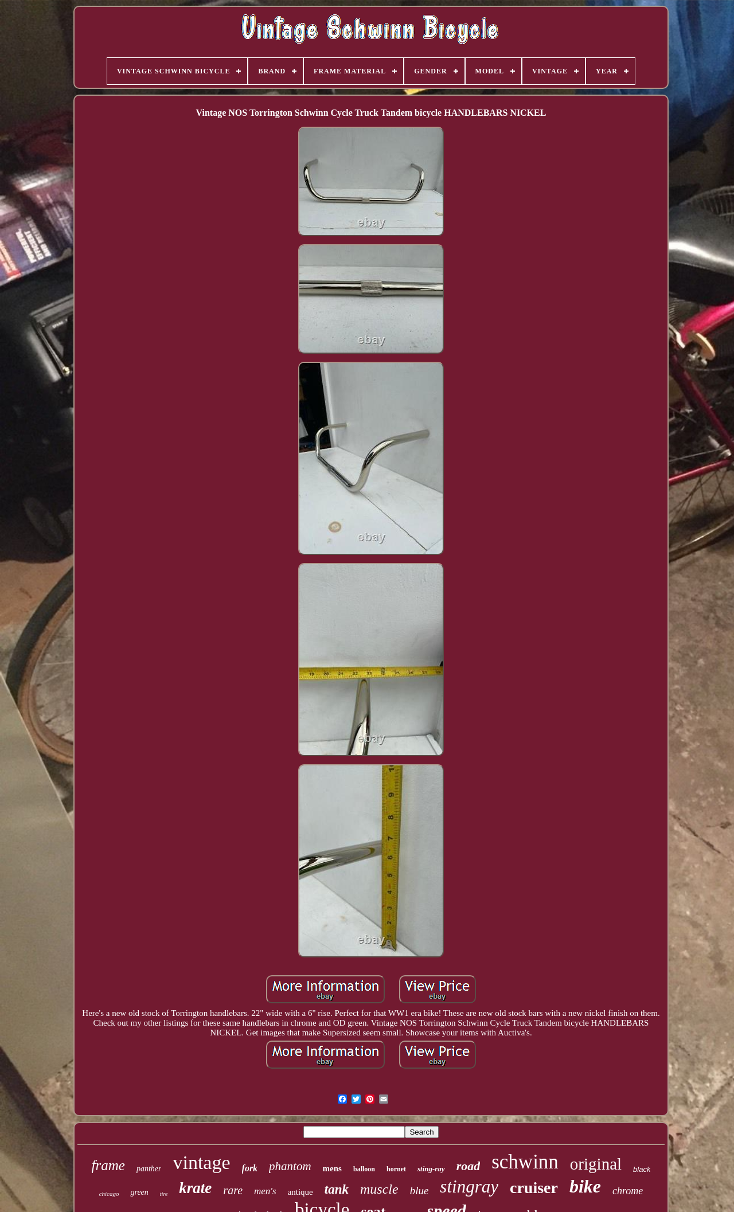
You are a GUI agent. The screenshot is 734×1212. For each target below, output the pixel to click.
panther (149, 1168)
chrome (627, 1191)
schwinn (525, 1162)
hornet (396, 1169)
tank (337, 1189)
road (468, 1166)
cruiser (534, 1188)
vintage (201, 1162)
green (139, 1192)
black (641, 1169)
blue (419, 1190)
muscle (379, 1189)
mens (332, 1168)
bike (585, 1186)
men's (265, 1191)
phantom (290, 1166)
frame (108, 1165)
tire (164, 1194)
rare (233, 1190)
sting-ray (431, 1168)
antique (300, 1192)
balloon (364, 1169)
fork (250, 1168)
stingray (469, 1186)
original (596, 1164)
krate (195, 1188)
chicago (109, 1193)
